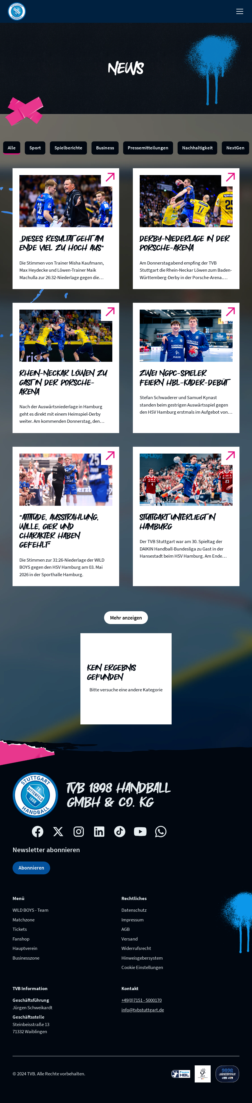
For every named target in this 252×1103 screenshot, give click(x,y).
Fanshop (21, 939)
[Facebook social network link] (37, 831)
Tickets (20, 929)
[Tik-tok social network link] (120, 831)
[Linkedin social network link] (99, 831)
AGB (125, 929)
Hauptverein (25, 948)
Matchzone (23, 920)
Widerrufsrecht (136, 948)
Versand (129, 939)
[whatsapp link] (161, 831)
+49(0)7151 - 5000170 (141, 1000)
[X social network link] (58, 831)
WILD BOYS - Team (30, 910)
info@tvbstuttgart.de (142, 1010)
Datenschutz (134, 910)
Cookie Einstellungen (142, 967)
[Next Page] (126, 617)
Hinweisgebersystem (142, 958)
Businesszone (26, 958)
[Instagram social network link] (79, 831)
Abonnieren (31, 867)
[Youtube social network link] (140, 831)
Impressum (132, 920)
